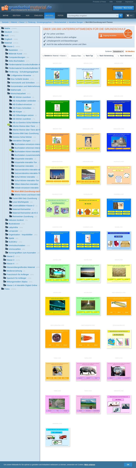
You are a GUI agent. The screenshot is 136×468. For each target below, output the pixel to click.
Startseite (5, 22)
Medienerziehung (14, 271)
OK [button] (128, 465)
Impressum (129, 2)
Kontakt (119, 2)
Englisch (38, 16)
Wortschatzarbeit (60, 22)
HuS (27, 16)
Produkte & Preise (99, 2)
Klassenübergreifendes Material (21, 267)
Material (49, 16)
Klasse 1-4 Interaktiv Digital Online (21, 285)
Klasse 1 (22, 22)
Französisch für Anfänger (18, 274)
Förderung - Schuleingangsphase (40, 22)
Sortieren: (109, 51)
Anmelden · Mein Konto (123, 8)
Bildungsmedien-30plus (17, 282)
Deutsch (17, 16)
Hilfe (111, 2)
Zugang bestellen (117, 35)
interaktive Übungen (76, 22)
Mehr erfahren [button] (89, 465)
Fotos (60, 16)
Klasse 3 (11, 260)
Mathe (5, 16)
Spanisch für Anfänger (17, 278)
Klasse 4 (10, 263)
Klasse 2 (11, 256)
